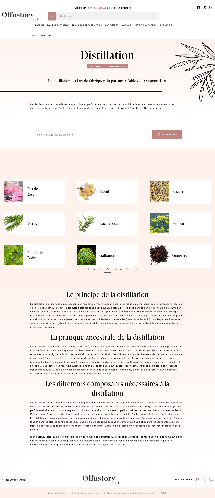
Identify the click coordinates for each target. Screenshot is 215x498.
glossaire (166, 25)
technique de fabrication (87, 25)
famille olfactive (58, 25)
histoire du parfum (145, 25)
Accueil (33, 35)
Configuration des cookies (84, 492)
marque (126, 25)
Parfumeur (111, 25)
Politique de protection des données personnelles (129, 492)
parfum (39, 25)
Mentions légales (57, 492)
